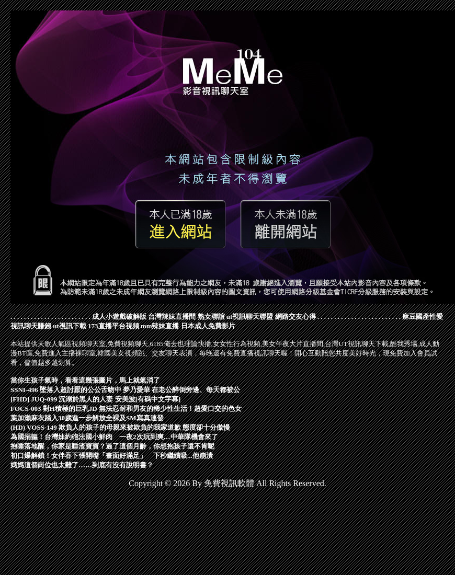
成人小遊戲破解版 (119, 316)
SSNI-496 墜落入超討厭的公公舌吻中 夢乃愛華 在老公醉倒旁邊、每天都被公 (125, 390)
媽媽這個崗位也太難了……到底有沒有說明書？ (81, 465)
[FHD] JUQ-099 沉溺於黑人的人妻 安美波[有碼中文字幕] (95, 399)
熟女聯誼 (211, 316)
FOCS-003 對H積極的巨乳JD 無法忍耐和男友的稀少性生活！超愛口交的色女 (126, 408)
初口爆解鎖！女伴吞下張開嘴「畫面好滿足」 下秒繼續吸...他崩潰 (111, 455)
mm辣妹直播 (160, 326)
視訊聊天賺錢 (30, 326)
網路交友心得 (295, 316)
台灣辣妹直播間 (172, 316)
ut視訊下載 (69, 326)
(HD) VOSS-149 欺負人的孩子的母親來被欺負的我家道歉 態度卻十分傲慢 (120, 427)
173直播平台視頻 (113, 326)
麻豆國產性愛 (422, 316)
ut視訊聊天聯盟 (250, 316)
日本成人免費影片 (208, 326)
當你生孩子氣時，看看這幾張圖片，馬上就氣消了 (85, 380)
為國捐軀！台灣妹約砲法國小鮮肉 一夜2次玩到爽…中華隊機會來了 (114, 437)
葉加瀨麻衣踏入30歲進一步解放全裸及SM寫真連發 (87, 418)
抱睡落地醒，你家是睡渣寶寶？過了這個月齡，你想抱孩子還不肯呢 (112, 446)
